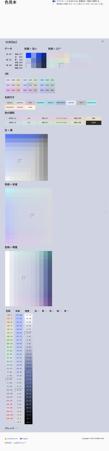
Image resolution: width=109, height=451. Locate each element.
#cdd (30, 80)
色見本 (8, 443)
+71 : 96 (19, 318)
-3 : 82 (29, 343)
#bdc (52, 80)
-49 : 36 (28, 390)
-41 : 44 (28, 383)
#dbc (18, 90)
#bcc (52, 85)
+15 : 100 (29, 315)
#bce (42, 85)
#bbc (52, 90)
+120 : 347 (9, 418)
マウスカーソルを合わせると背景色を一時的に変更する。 (79, 1)
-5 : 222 (9, 372)
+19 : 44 (19, 368)
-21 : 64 (28, 361)
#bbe (42, 90)
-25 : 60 (28, 365)
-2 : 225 (9, 376)
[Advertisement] (55, 22)
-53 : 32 (28, 393)
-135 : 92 (9, 336)
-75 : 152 (9, 351)
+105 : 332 (9, 415)
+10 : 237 (9, 390)
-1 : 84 (29, 336)
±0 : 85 (28, 333)
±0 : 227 (9, 379)
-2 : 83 (29, 340)
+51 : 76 (19, 336)
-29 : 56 (28, 368)
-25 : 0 (19, 422)
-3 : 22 (19, 400)
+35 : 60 (19, 351)
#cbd (30, 90)
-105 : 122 (9, 343)
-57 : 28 (28, 397)
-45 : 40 (28, 386)
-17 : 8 (19, 415)
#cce (25, 85)
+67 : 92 (19, 322)
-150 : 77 (9, 333)
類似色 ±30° (12, 118)
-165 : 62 (9, 329)
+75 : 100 (19, 315)
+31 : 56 (19, 354)
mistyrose (20, 107)
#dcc (18, 85)
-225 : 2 (9, 315)
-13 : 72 (28, 354)
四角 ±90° (45, 118)
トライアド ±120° (61, 118)
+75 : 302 (9, 408)
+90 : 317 (9, 411)
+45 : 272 (9, 400)
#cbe (25, 90)
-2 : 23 (19, 397)
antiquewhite (10, 107)
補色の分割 (77, 118)
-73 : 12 (28, 411)
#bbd (47, 90)
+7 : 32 (19, 379)
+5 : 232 (9, 386)
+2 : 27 (19, 386)
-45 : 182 (9, 358)
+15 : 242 (9, 393)
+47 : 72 (19, 340)
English (24, 439)
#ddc (18, 80)
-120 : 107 (9, 340)
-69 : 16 (28, 408)
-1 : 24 (19, 393)
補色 (93, 118)
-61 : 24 (28, 400)
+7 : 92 (28, 322)
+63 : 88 (19, 326)
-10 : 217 (9, 368)
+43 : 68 (19, 343)
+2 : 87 (28, 329)
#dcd (13, 85)
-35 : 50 (28, 376)
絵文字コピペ (20, 443)
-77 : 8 (29, 415)
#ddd (13, 80)
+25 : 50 (19, 361)
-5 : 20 (19, 404)
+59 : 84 (19, 329)
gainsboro (20, 102)
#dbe (8, 90)
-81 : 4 (29, 418)
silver (81, 102)
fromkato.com (11, 439)
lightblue (50, 102)
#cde (25, 80)
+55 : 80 (19, 333)
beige (30, 107)
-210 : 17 (9, 318)
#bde (42, 80)
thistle (30, 102)
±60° (28, 118)
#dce (8, 85)
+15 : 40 (19, 372)
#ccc (35, 85)
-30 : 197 (9, 361)
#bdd (47, 80)
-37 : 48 (28, 379)
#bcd (47, 85)
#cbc (35, 90)
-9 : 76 (29, 351)
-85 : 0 (29, 422)
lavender (71, 102)
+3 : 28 (19, 383)
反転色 (94, 122)
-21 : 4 (19, 418)
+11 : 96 (28, 318)
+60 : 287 (9, 404)
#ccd (30, 85)
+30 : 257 (9, 397)
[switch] (54, 1)
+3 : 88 (28, 326)
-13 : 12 (19, 411)
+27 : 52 (19, 358)
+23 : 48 (19, 365)
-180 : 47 (9, 326)
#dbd (13, 90)
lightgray (9, 102)
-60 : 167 (9, 354)
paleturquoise (91, 102)
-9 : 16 (19, 408)
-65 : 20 (28, 404)
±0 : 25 (19, 390)
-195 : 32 (9, 322)
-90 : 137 (9, 347)
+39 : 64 (19, 347)
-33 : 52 (28, 372)
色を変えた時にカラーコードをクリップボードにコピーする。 (80, 4)
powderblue (40, 102)
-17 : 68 (28, 358)
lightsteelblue (61, 102)
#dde (8, 80)
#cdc (35, 80)
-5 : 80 (29, 347)
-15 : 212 (9, 365)
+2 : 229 (9, 383)
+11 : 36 (19, 376)
